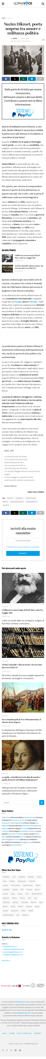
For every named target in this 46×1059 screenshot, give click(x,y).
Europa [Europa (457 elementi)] (15, 889)
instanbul (19, 498)
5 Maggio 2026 (19, 260)
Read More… (6, 960)
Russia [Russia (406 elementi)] (5, 906)
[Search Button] (43, 3)
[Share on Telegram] (32, 79)
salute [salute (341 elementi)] (13, 906)
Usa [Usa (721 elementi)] (18, 915)
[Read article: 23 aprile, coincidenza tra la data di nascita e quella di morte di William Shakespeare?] (23, 755)
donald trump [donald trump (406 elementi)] (28, 885)
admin (15, 38)
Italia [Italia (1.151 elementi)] (13, 894)
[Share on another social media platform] (40, 79)
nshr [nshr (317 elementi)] (29, 898)
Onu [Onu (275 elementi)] (35, 898)
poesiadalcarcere (17, 502)
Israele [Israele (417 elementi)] (5, 894)
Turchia (6, 505)
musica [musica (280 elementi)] (22, 898)
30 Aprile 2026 (19, 271)
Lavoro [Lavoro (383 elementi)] (20, 894)
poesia (5, 502)
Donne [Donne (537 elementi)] (38, 885)
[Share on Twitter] (15, 79)
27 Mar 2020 (25, 38)
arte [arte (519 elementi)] (14, 877)
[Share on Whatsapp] (23, 79)
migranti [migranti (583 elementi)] (6, 898)
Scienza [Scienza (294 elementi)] (29, 906)
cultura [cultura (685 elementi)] (5, 885)
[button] (4, 985)
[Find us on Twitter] (7, 1050)
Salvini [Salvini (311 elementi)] (20, 906)
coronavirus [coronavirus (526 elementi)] (22, 881)
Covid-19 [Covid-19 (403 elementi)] (32, 881)
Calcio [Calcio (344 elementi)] (39, 877)
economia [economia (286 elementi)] (6, 889)
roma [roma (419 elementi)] (41, 902)
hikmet (10, 498)
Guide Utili (37, 1033)
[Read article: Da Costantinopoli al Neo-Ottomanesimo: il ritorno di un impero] (23, 697)
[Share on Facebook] (6, 79)
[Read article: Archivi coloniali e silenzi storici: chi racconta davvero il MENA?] (7, 269)
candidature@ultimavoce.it (13, 955)
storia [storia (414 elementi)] (23, 911)
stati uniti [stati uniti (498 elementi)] (14, 911)
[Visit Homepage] (23, 3)
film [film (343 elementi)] (22, 889)
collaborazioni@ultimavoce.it (13, 949)
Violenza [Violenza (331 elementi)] (25, 915)
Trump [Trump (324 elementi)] (31, 911)
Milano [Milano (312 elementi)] (14, 898)
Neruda (33, 301)
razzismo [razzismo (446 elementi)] (24, 902)
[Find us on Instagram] (11, 1050)
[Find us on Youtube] (20, 1050)
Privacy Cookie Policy (24, 1033)
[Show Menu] (3, 3)
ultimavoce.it (21, 1002)
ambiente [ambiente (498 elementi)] (6, 877)
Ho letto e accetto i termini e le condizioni (24, 547)
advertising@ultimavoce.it (12, 952)
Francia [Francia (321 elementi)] (29, 889)
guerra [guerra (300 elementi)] (37, 889)
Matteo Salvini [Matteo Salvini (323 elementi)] (37, 894)
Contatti (11, 1033)
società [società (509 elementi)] (5, 911)
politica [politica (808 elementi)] (15, 902)
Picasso (17, 301)
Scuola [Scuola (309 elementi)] (37, 906)
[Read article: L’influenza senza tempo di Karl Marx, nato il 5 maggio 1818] (7, 258)
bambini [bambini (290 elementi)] (31, 877)
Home (4, 18)
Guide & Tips (7, 930)
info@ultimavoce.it (10, 946)
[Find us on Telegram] (16, 1050)
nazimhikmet (31, 498)
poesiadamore (31, 502)
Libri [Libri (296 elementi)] (27, 894)
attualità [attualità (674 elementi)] (22, 877)
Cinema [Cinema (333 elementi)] (12, 881)
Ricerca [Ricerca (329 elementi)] (33, 902)
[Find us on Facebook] (3, 1050)
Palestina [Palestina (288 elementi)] (6, 902)
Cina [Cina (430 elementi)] (4, 881)
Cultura (9, 18)
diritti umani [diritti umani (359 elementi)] (15, 885)
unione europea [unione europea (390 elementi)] (8, 915)
